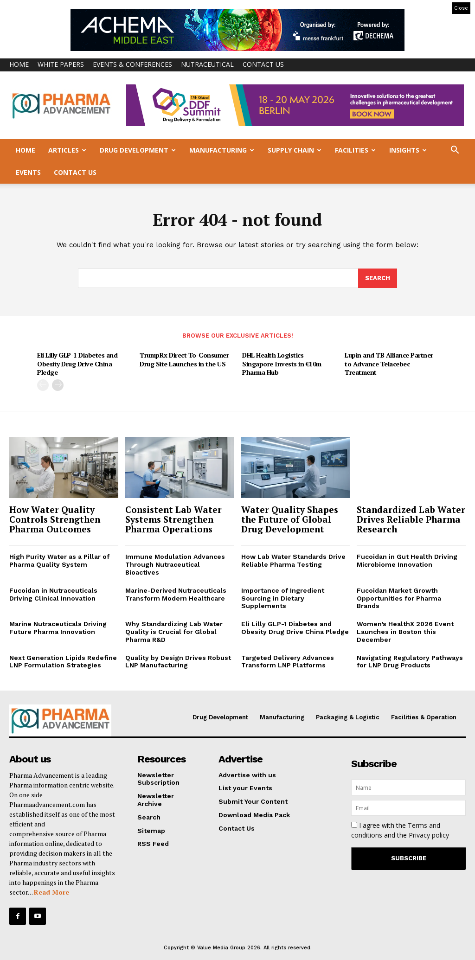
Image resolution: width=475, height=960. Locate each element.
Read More (51, 892)
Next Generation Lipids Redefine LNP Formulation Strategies (63, 661)
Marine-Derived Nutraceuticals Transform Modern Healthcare (175, 594)
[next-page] (58, 384)
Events (28, 172)
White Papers (61, 64)
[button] (454, 151)
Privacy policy (429, 835)
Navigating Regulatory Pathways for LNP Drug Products (410, 661)
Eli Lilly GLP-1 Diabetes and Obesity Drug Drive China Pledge (77, 363)
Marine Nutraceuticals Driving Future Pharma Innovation (58, 627)
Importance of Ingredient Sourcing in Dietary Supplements (282, 598)
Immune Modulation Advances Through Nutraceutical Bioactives (175, 564)
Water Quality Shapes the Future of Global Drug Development (289, 519)
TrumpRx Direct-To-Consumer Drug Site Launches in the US (184, 359)
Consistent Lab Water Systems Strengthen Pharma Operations (173, 519)
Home (19, 64)
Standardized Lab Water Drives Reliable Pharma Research (411, 519)
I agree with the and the (400, 830)
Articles (67, 150)
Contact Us (263, 64)
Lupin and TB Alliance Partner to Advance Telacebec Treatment (389, 363)
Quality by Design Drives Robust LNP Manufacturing (178, 661)
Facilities (355, 150)
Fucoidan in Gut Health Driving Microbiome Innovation (407, 561)
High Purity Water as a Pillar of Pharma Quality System (59, 561)
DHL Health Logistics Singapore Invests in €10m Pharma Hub (281, 363)
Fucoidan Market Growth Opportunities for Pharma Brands (399, 598)
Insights (408, 150)
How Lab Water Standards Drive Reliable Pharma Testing (293, 561)
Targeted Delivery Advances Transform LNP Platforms (287, 661)
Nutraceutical (207, 64)
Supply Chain (294, 150)
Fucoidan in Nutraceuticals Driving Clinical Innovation (53, 594)
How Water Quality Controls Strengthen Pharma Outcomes (54, 519)
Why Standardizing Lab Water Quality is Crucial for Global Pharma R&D (174, 631)
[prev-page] (43, 384)
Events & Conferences (132, 64)
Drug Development (138, 150)
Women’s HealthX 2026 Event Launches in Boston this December (405, 631)
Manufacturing (221, 150)
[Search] (377, 278)
